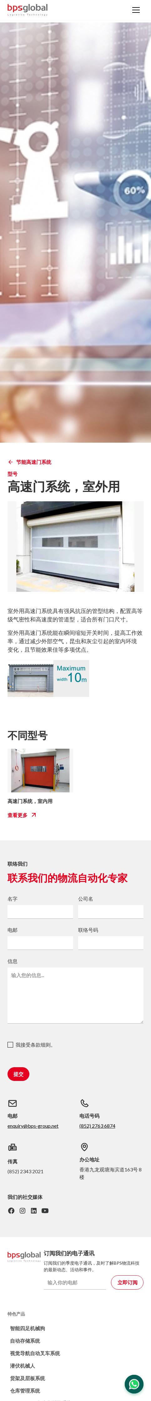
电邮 (13, 930)
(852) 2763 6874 (97, 1126)
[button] (135, 9)
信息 (13, 961)
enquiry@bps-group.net (33, 1126)
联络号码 (88, 930)
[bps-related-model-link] (40, 770)
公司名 (85, 899)
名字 (13, 899)
